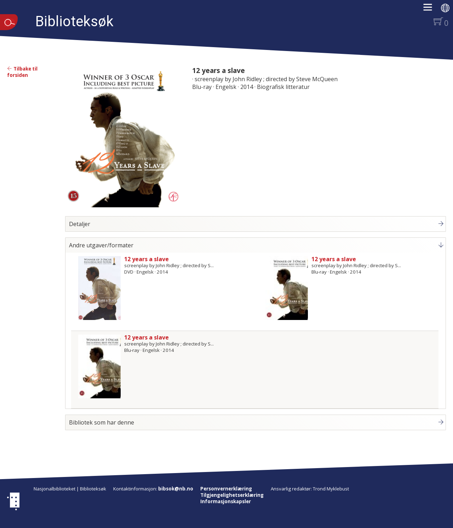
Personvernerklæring (226, 488)
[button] (431, 9)
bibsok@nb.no (175, 488)
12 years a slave (218, 70)
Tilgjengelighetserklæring (232, 495)
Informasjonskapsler (225, 501)
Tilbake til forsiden (22, 72)
